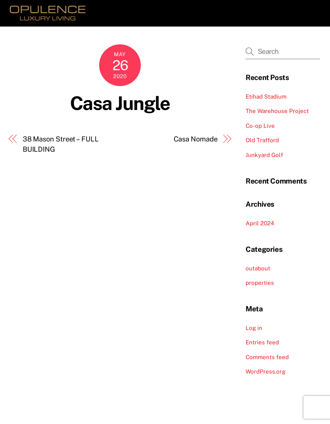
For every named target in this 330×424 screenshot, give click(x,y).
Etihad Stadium (266, 96)
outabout (258, 268)
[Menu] (309, 10)
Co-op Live (260, 125)
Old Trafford (262, 140)
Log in (254, 328)
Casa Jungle (120, 103)
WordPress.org (265, 371)
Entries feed (262, 342)
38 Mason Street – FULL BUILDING (61, 144)
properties (260, 283)
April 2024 (260, 223)
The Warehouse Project (277, 111)
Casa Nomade (196, 139)
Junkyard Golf (264, 155)
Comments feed (267, 357)
